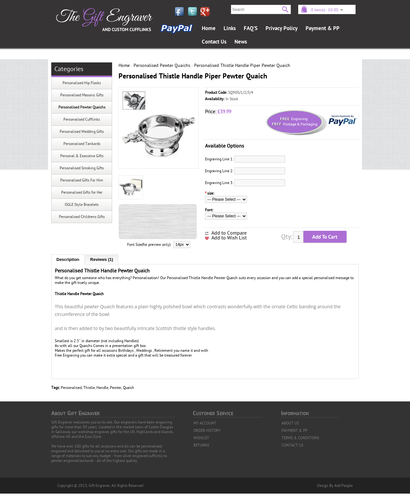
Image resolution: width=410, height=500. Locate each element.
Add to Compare (229, 233)
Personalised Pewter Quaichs (81, 107)
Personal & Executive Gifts (81, 156)
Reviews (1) (101, 259)
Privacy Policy (282, 28)
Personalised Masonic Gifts (81, 95)
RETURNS (201, 445)
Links (230, 28)
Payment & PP (323, 28)
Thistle (89, 387)
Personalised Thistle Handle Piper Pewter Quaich (242, 65)
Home (209, 28)
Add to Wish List (229, 238)
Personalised (71, 387)
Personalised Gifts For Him (81, 180)
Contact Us (214, 42)
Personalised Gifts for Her (81, 192)
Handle (102, 387)
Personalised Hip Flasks (81, 83)
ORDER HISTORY (207, 430)
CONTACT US (292, 445)
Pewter (115, 387)
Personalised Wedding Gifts (82, 131)
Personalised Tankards (81, 143)
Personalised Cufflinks (81, 119)
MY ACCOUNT (204, 423)
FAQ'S (251, 28)
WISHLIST (201, 438)
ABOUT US (290, 423)
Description (67, 259)
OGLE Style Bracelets (82, 204)
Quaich (128, 387)
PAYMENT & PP (295, 430)
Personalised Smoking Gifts (82, 168)
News (240, 42)
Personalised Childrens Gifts (82, 216)
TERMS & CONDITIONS (300, 438)
